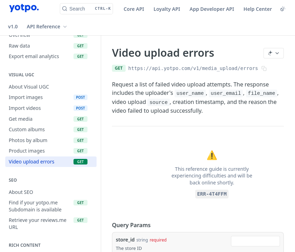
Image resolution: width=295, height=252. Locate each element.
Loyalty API (167, 9)
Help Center (258, 9)
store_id (125, 239)
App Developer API (212, 9)
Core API (134, 9)
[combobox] (255, 241)
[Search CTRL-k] (86, 9)
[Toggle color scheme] (283, 9)
